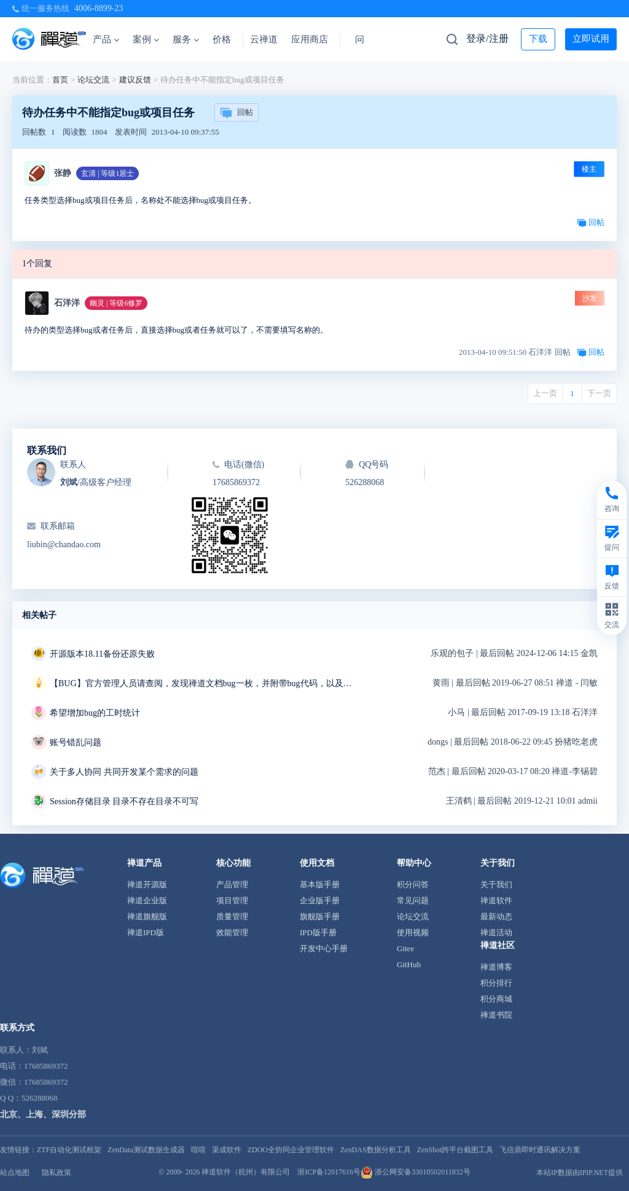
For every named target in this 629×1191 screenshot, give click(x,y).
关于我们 (496, 884)
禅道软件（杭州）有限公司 (245, 1172)
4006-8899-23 (98, 8)
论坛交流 (93, 79)
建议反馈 (135, 79)
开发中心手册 (324, 948)
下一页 (599, 393)
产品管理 (232, 884)
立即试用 (590, 39)
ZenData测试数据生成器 (145, 1149)
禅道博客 (496, 966)
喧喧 (198, 1149)
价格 (222, 39)
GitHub (409, 964)
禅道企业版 (147, 900)
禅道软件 (496, 900)
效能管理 (232, 932)
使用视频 (413, 932)
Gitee (405, 948)
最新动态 (496, 916)
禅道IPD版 (145, 932)
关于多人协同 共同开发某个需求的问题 (124, 772)
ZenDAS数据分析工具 (375, 1149)
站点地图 (14, 1172)
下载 (538, 39)
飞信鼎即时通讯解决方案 (539, 1149)
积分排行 (496, 982)
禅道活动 (496, 932)
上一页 (545, 393)
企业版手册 (320, 900)
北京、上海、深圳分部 (43, 1114)
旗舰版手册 (320, 916)
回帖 (236, 113)
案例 (146, 39)
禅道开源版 (147, 884)
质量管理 (232, 916)
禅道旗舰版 (147, 916)
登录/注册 (487, 38)
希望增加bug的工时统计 (95, 713)
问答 (364, 39)
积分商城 (496, 998)
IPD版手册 (318, 932)
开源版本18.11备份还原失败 (102, 654)
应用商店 (309, 39)
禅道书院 (496, 1014)
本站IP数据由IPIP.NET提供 (579, 1172)
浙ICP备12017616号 (329, 1172)
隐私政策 (56, 1172)
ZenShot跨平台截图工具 (455, 1149)
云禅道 (264, 39)
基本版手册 (320, 884)
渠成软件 (226, 1149)
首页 (60, 79)
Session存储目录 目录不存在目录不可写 (124, 801)
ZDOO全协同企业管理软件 (291, 1149)
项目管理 (232, 900)
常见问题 (413, 900)
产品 (106, 39)
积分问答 (413, 884)
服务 (186, 39)
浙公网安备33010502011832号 (416, 1172)
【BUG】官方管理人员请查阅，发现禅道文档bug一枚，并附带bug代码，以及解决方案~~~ (203, 683)
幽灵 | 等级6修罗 (116, 303)
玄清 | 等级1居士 (107, 173)
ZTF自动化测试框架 (69, 1149)
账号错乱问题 (75, 742)
